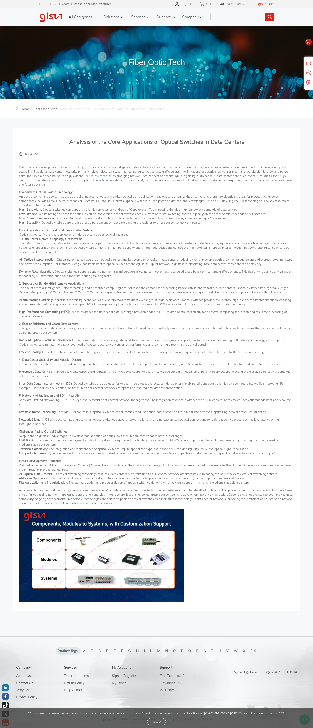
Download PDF (171, 683)
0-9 (253, 651)
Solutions (111, 17)
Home (25, 109)
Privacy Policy (26, 697)
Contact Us (24, 683)
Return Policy (74, 683)
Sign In (187, 4)
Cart (209, 4)
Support (164, 17)
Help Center (73, 690)
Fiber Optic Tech (45, 109)
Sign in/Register (124, 675)
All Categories (80, 17)
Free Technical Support (177, 675)
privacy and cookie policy (221, 713)
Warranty (167, 690)
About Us (23, 675)
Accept (156, 722)
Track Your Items (76, 675)
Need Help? (235, 4)
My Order (119, 683)
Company (190, 17)
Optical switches (95, 176)
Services (138, 17)
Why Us (22, 690)
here (281, 713)
